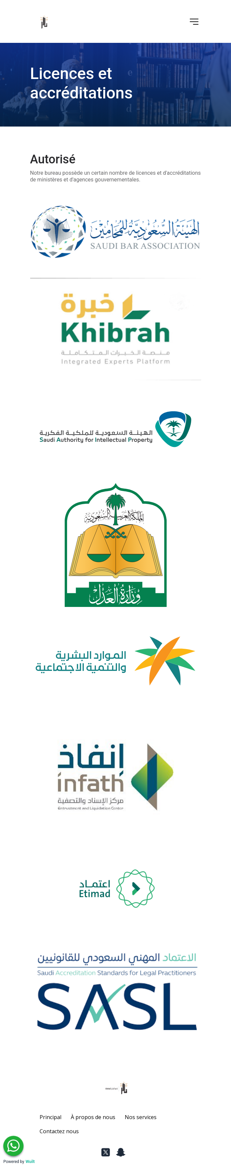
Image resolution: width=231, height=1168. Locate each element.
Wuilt (30, 1161)
